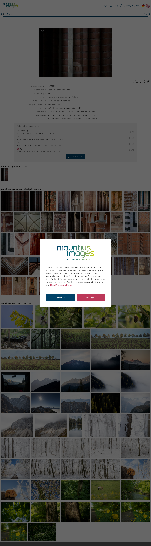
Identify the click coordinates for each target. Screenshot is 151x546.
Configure (60, 298)
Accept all (91, 298)
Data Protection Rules (61, 285)
